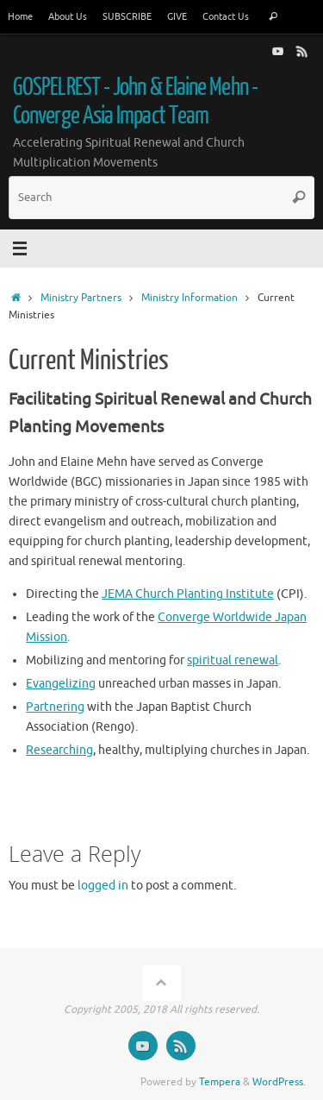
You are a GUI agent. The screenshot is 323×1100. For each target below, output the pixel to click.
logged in (103, 885)
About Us (67, 16)
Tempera (219, 1082)
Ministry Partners (80, 298)
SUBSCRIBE (127, 16)
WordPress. (279, 1082)
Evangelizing (61, 683)
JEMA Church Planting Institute (188, 594)
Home (20, 16)
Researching (59, 750)
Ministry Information (189, 298)
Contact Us (225, 16)
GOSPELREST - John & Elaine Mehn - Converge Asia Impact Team (135, 101)
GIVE (177, 16)
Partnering (55, 707)
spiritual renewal (232, 660)
